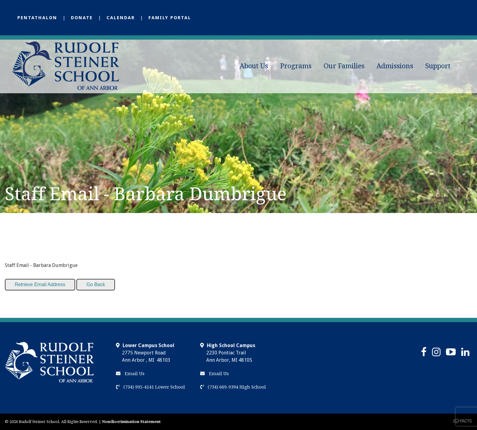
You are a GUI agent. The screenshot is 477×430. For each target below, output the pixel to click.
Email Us (130, 373)
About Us (254, 66)
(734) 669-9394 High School (233, 387)
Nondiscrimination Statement (131, 421)
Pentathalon (37, 17)
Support (438, 66)
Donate (82, 17)
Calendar (120, 17)
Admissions (395, 66)
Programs (296, 66)
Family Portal (169, 17)
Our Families (344, 66)
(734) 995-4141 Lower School (150, 387)
